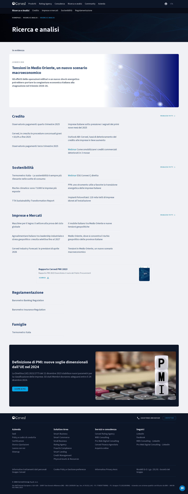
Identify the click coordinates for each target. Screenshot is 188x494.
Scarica (44, 277)
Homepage (16, 18)
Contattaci (169, 418)
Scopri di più (20, 389)
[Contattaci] (182, 488)
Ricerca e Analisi (30, 18)
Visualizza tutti (167, 116)
